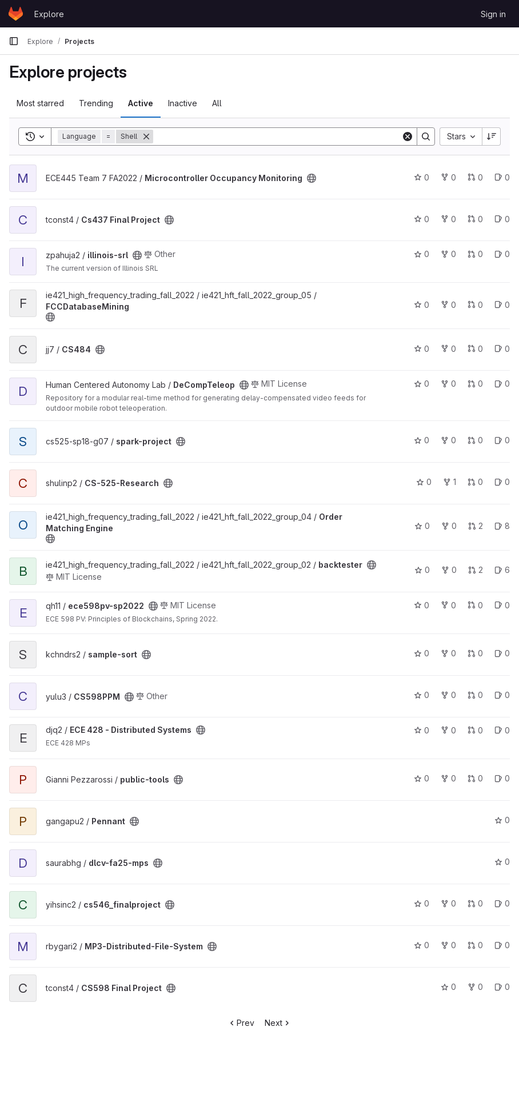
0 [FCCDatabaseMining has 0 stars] (421, 305)
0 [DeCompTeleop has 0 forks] (448, 383)
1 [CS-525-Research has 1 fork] (449, 482)
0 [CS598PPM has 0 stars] (421, 695)
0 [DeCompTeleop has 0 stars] (421, 383)
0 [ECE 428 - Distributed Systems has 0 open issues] (502, 730)
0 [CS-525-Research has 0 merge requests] (475, 482)
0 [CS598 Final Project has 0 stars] (448, 987)
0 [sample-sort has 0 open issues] (502, 653)
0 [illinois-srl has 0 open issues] (502, 254)
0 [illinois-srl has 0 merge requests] (475, 254)
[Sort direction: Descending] (491, 136)
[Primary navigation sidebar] (14, 41)
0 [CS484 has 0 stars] (421, 349)
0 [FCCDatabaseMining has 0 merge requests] (475, 305)
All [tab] (217, 103)
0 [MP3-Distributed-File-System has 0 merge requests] (475, 945)
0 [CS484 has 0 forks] (448, 349)
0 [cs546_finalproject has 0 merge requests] (475, 903)
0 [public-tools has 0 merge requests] (475, 778)
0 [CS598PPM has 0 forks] (448, 695)
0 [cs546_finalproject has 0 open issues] (502, 903)
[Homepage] (15, 14)
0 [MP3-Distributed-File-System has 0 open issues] (502, 945)
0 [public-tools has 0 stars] (421, 778)
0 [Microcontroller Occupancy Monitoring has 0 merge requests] (475, 177)
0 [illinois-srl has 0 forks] (448, 254)
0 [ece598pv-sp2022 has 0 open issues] (502, 605)
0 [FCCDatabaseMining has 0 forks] (448, 305)
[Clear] (407, 136)
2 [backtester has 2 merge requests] (475, 570)
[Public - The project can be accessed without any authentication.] (311, 178)
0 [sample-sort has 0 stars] (421, 653)
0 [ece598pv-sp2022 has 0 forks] (448, 605)
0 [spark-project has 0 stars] (421, 440)
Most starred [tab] (40, 103)
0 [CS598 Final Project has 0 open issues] (502, 987)
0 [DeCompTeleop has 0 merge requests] (475, 383)
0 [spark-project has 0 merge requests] (475, 440)
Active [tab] (140, 103)
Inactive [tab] (182, 103)
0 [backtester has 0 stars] (422, 570)
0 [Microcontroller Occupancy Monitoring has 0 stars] (421, 177)
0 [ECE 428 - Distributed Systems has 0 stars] (421, 730)
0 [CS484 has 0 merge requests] (475, 349)
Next (278, 1023)
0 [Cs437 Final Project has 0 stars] (421, 219)
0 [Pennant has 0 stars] (502, 820)
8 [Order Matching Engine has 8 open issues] (502, 526)
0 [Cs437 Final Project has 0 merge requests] (475, 219)
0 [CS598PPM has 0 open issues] (502, 695)
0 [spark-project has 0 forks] (448, 440)
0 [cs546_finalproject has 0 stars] (421, 903)
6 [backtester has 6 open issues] (502, 570)
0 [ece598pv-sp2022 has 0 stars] (421, 605)
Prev (240, 1023)
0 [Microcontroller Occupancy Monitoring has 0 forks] (448, 177)
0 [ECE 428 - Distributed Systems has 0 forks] (448, 730)
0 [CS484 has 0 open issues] (502, 349)
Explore (49, 14)
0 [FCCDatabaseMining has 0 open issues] (502, 305)
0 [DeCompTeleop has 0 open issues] (502, 383)
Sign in (493, 14)
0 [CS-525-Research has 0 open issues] (502, 482)
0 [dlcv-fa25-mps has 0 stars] (502, 862)
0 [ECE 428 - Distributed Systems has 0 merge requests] (475, 730)
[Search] (277, 136)
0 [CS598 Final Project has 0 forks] (475, 987)
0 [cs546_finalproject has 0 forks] (448, 903)
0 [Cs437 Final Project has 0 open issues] (502, 219)
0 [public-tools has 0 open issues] (502, 778)
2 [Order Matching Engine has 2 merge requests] (475, 526)
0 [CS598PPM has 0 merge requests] (475, 695)
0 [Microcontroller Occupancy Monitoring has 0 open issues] (502, 177)
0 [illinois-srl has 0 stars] (421, 254)
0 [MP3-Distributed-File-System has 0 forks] (448, 945)
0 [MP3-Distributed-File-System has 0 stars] (421, 945)
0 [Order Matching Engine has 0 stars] (422, 526)
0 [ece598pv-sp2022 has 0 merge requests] (475, 605)
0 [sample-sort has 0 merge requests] (475, 653)
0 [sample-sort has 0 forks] (448, 653)
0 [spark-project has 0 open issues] (502, 440)
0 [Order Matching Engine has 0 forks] (449, 526)
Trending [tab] (96, 103)
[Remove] (146, 136)
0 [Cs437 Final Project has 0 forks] (448, 219)
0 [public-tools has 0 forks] (448, 778)
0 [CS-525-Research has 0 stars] (424, 482)
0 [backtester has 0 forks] (449, 570)
